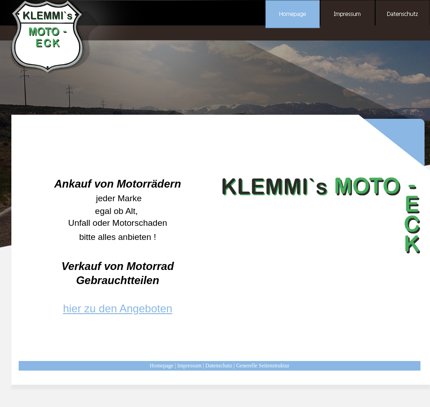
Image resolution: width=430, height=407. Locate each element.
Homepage (161, 365)
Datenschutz (218, 365)
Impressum (189, 365)
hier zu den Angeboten (117, 308)
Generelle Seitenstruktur (262, 365)
